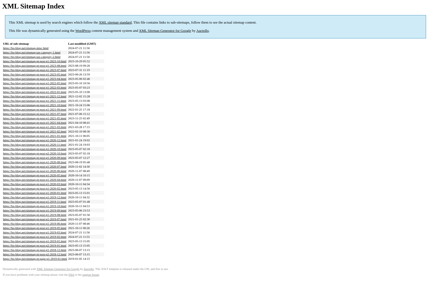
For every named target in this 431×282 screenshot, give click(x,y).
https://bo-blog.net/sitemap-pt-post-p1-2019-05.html (34, 228)
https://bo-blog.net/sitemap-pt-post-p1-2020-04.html (34, 179)
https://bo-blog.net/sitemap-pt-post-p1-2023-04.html (34, 78)
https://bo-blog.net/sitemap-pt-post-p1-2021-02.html (34, 131)
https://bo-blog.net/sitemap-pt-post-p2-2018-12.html (34, 254)
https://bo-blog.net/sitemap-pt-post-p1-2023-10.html (34, 61)
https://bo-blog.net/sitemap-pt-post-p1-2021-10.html (34, 105)
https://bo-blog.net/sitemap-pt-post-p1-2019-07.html (34, 219)
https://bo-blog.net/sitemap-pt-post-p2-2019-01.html (34, 245)
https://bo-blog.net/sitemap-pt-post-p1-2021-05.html (34, 118)
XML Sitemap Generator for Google (165, 31)
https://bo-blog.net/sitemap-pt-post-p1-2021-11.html (34, 100)
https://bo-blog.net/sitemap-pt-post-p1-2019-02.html (34, 236)
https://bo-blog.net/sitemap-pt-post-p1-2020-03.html (34, 184)
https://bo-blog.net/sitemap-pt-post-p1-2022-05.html (34, 83)
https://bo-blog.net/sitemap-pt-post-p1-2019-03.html (34, 232)
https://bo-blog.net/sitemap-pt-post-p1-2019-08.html (34, 214)
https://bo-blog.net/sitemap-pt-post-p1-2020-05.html (34, 175)
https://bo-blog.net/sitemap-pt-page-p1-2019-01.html (35, 258)
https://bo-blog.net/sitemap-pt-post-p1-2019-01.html (34, 241)
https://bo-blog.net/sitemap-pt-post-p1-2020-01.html (34, 192)
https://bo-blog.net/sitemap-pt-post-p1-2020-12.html (34, 140)
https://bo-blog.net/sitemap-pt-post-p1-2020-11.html (34, 144)
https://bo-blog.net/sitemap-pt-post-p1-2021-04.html (34, 122)
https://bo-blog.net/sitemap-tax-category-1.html (31, 52)
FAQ (71, 274)
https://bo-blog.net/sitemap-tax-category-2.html (31, 56)
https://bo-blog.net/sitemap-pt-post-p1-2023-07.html (34, 70)
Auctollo (202, 31)
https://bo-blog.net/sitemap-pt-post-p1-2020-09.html (34, 157)
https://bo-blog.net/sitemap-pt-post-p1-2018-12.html (34, 250)
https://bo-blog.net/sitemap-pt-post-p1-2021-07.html (34, 113)
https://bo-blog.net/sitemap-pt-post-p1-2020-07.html (34, 166)
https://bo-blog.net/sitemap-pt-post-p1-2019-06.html (34, 223)
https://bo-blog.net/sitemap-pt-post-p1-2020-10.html (34, 149)
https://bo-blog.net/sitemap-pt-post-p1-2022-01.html (34, 92)
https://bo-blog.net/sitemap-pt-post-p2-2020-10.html (34, 153)
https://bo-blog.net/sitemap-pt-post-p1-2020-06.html (34, 171)
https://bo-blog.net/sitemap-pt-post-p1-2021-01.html (34, 135)
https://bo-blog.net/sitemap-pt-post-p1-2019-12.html (34, 197)
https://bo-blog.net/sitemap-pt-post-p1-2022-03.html (34, 87)
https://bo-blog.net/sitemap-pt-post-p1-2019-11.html (34, 201)
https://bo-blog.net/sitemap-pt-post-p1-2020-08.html (34, 162)
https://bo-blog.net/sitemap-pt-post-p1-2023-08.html (34, 65)
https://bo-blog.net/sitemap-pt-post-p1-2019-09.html (34, 210)
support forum (90, 274)
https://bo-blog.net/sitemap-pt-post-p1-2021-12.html (34, 96)
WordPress (83, 31)
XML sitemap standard (115, 22)
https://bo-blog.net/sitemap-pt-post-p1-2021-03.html (34, 127)
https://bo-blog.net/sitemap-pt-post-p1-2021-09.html (34, 109)
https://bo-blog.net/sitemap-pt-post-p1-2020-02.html (34, 188)
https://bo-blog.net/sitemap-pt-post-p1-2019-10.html (34, 206)
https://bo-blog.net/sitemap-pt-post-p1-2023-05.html (34, 74)
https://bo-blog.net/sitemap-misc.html (26, 48)
